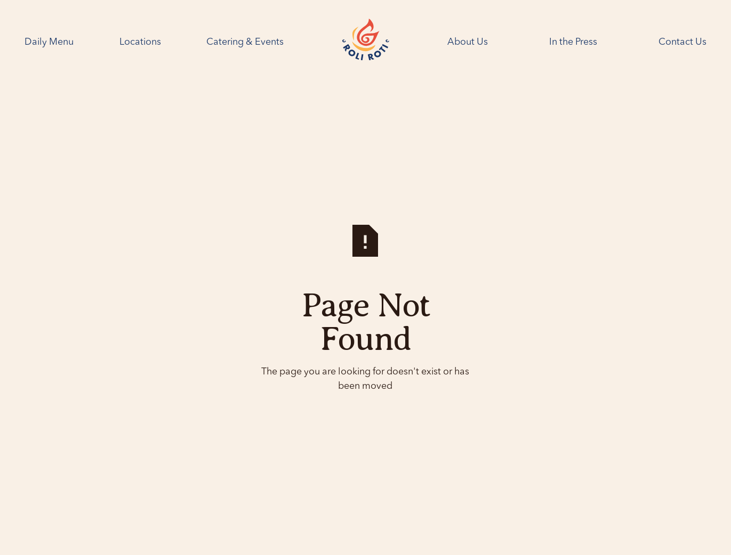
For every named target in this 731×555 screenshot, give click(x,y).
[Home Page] (365, 42)
